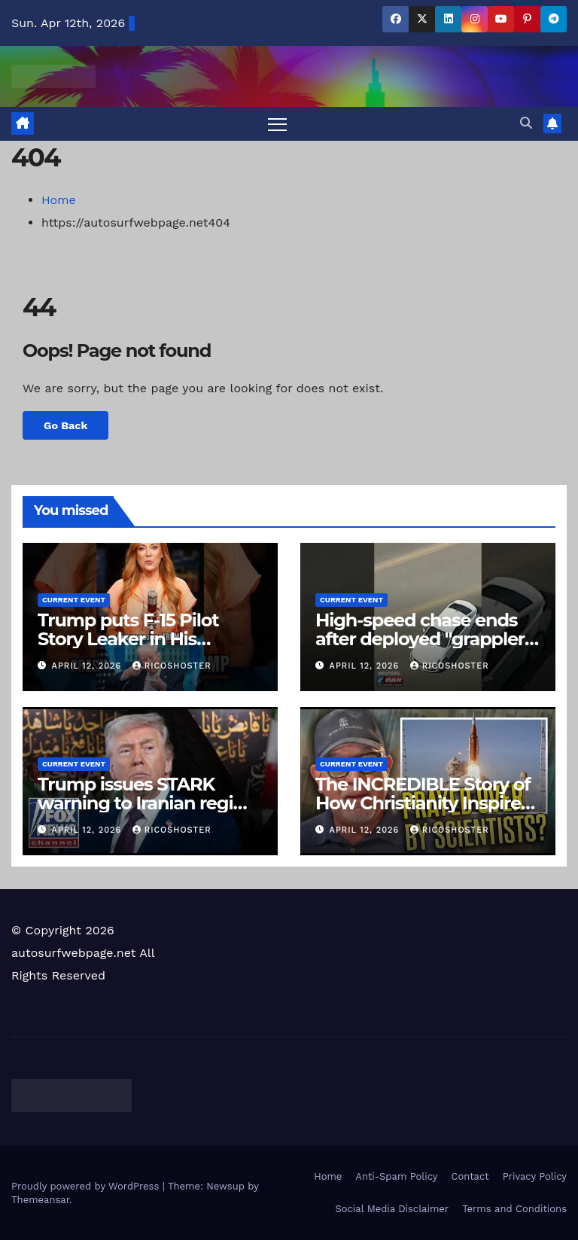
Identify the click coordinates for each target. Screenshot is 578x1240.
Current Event (73, 600)
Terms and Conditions (514, 1208)
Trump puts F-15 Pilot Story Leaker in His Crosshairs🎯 (128, 639)
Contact (470, 1176)
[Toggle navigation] (277, 124)
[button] (526, 123)
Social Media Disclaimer (392, 1208)
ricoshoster (171, 666)
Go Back (65, 425)
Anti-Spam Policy (396, 1176)
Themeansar (40, 1199)
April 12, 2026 (88, 666)
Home (58, 200)
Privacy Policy (535, 1176)
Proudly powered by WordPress (87, 1186)
